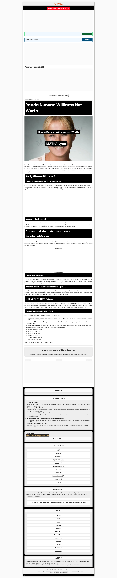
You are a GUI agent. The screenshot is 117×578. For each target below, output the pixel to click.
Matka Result (56, 571)
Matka (58, 515)
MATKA (61, 569)
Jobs (57, 469)
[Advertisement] (58, 21)
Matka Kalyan (48, 571)
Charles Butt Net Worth (34, 335)
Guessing (58, 528)
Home (58, 360)
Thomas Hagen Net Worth (35, 329)
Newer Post (28, 360)
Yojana (57, 482)
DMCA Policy (58, 551)
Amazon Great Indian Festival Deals (58, 8)
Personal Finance (57, 476)
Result (58, 522)
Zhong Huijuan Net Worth (34, 339)
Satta (82, 571)
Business (57, 456)
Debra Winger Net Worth (35, 408)
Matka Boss (65, 571)
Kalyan (58, 525)
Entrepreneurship (57, 466)
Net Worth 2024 (39, 342)
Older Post (89, 360)
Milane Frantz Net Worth (34, 331)
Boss (58, 518)
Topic (45, 342)
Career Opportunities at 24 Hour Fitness (40, 413)
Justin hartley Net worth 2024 (37, 423)
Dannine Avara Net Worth (35, 337)
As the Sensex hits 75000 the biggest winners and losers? (46, 418)
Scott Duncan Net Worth (34, 333)
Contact (58, 544)
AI (57, 450)
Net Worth (32, 342)
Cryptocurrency (57, 460)
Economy (57, 463)
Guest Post (58, 538)
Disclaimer (58, 548)
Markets (57, 472)
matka (46, 565)
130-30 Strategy (32, 402)
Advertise (58, 541)
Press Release (58, 535)
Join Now (87, 34)
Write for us (58, 531)
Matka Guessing (75, 571)
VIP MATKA (50, 342)
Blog (57, 453)
